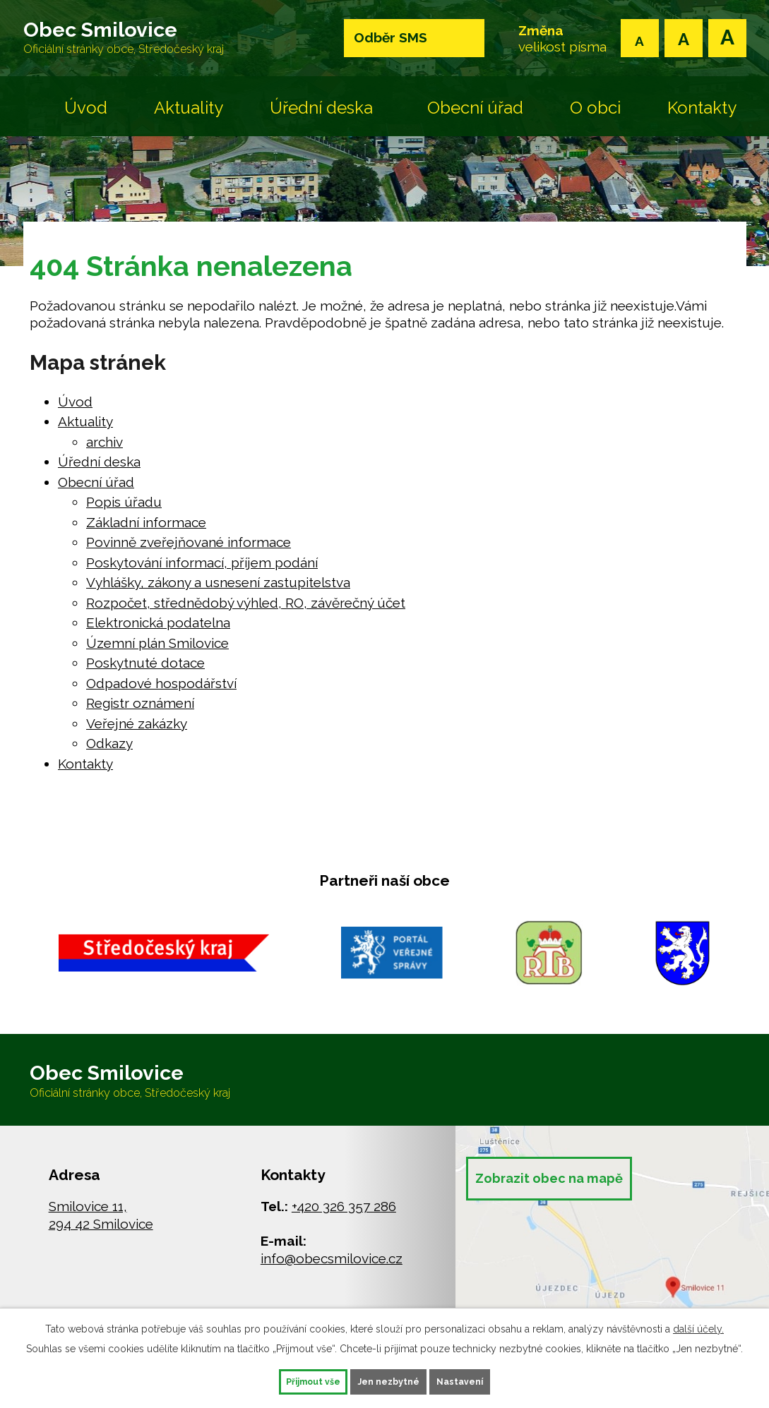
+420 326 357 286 (344, 1223)
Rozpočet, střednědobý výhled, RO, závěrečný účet (245, 611)
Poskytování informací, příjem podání (202, 571)
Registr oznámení (140, 711)
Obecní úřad (475, 116)
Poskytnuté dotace (145, 671)
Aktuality (188, 116)
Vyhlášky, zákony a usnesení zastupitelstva (218, 590)
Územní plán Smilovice (157, 651)
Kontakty (702, 116)
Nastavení (487, 1379)
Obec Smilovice (150, 42)
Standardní (683, 38)
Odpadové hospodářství (161, 691)
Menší (640, 38)
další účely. (698, 1325)
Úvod (85, 116)
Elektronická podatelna (158, 631)
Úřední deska (321, 116)
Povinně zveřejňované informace (188, 550)
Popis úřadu (124, 510)
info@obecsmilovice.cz (332, 1275)
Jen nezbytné (389, 1379)
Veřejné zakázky (136, 732)
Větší (727, 38)
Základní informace (146, 530)
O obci (595, 116)
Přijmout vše (287, 1379)
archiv (104, 450)
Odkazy (109, 751)
